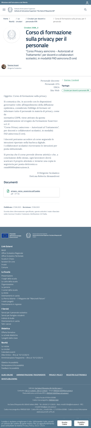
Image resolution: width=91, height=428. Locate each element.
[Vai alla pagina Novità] (11, 21)
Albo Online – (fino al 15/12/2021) (15, 354)
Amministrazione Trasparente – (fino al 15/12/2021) (22, 357)
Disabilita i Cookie (81, 423)
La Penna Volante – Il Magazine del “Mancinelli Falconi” (23, 298)
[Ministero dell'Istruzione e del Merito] (14, 2)
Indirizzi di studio (7, 318)
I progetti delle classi (9, 338)
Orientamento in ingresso (11, 304)
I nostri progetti (7, 301)
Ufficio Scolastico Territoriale (12, 255)
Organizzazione (7, 284)
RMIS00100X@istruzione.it (63, 390)
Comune (4, 267)
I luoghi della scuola (9, 278)
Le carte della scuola (9, 281)
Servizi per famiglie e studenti (13, 315)
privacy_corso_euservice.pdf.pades (25, 191)
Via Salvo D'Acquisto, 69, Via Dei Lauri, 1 (48, 388)
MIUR (3, 250)
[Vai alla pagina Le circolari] (19, 20)
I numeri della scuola (9, 290)
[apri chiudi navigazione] (4, 9)
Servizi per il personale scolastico (14, 312)
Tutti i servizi (6, 323)
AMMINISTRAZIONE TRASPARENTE (31, 374)
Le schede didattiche (9, 335)
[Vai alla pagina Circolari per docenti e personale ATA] (35, 20)
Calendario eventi (8, 352)
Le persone (5, 287)
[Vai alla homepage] (10, 9)
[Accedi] (87, 2)
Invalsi (4, 264)
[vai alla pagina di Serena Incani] (13, 65)
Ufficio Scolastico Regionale (12, 253)
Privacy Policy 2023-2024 (34, 425)
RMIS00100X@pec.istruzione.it (57, 393)
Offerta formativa (8, 332)
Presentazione (7, 275)
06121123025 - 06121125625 (36, 390)
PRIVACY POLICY (56, 374)
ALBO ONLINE (7, 374)
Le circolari (5, 349)
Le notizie (5, 346)
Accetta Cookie (64, 423)
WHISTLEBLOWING (9, 378)
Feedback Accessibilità (10, 368)
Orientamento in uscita (10, 295)
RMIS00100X (54, 400)
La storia (4, 292)
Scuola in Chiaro (7, 258)
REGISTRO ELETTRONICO (76, 374)
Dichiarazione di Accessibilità (12, 365)
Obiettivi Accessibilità (9, 362)
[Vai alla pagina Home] (5, 18)
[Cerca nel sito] (85, 9)
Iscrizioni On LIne (8, 261)
